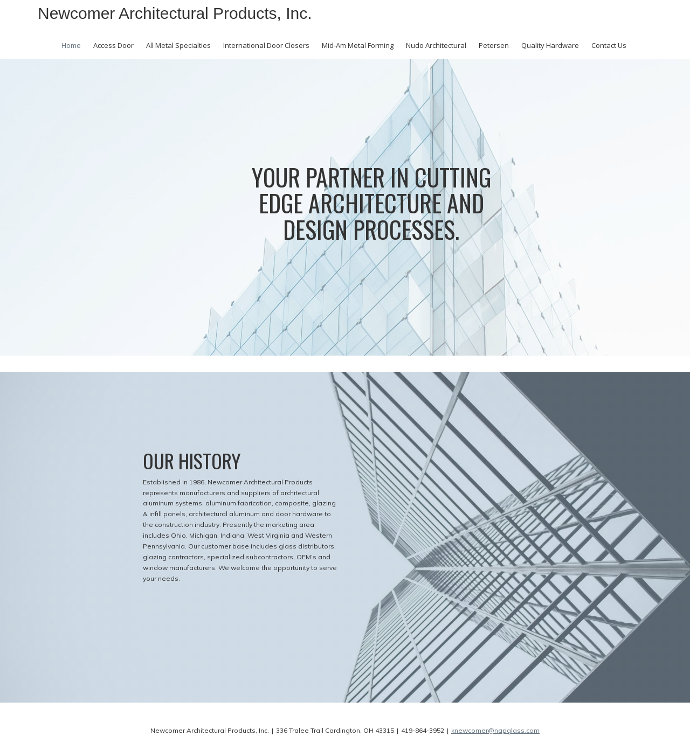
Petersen (494, 45)
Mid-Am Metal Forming (358, 45)
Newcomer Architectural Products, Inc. (175, 13)
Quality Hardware (550, 45)
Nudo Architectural (436, 45)
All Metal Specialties (178, 45)
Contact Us (608, 45)
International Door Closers (266, 45)
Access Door (113, 45)
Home (71, 45)
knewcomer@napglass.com (495, 730)
